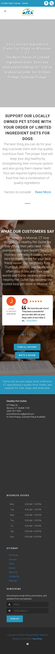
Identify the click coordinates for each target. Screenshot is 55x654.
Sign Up (14, 619)
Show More (32, 321)
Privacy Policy (32, 635)
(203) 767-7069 (14, 411)
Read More (43, 192)
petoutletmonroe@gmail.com (20, 414)
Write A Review (27, 355)
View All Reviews (27, 347)
